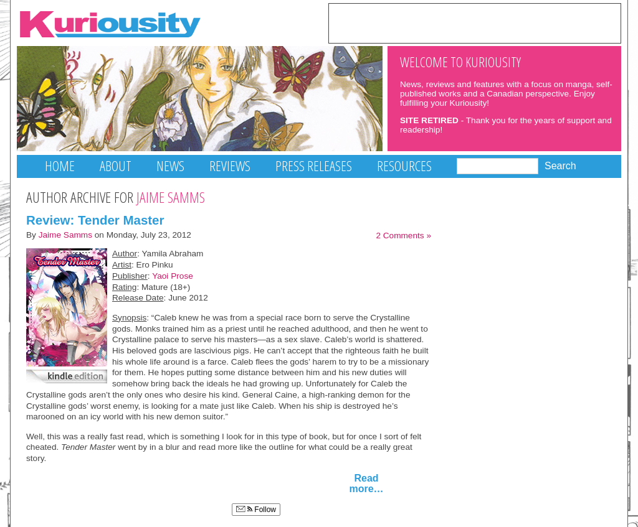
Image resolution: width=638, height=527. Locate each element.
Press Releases (313, 165)
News (170, 165)
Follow (256, 509)
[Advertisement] (475, 22)
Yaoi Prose (172, 276)
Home (60, 165)
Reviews (229, 165)
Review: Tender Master (95, 220)
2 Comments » (403, 235)
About (115, 165)
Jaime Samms (65, 235)
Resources (404, 165)
